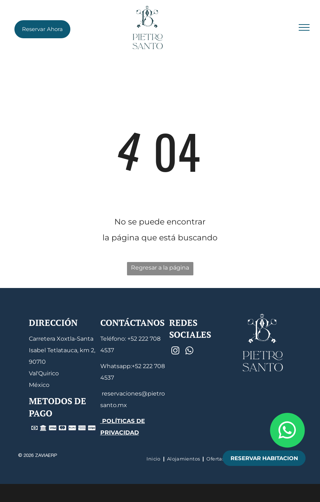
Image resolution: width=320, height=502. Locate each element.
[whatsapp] (189, 351)
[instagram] (175, 351)
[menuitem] (154, 459)
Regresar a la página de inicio (160, 269)
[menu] (304, 27)
